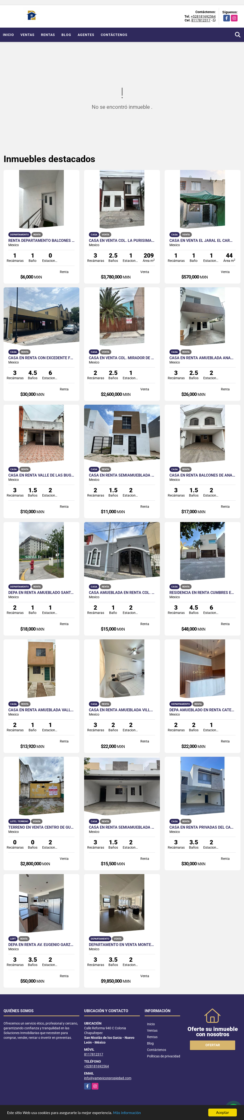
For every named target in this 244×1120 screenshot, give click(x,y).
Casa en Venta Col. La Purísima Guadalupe (122, 241)
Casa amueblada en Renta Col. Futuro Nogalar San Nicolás (122, 593)
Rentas (48, 35)
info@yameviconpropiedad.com (107, 1078)
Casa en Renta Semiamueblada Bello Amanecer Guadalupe (122, 827)
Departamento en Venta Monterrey (122, 945)
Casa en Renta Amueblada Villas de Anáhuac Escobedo (122, 710)
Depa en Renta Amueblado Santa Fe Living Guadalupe (41, 593)
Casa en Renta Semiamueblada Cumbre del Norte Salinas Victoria (122, 475)
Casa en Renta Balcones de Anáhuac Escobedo (202, 475)
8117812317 (200, 20)
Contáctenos (114, 35)
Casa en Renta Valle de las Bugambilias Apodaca (41, 475)
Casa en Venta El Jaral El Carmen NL (202, 241)
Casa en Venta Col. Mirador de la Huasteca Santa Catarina (122, 358)
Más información (127, 1112)
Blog (66, 35)
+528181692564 (203, 16)
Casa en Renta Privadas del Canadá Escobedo (202, 827)
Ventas (27, 35)
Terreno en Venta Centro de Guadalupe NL (41, 827)
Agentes (86, 35)
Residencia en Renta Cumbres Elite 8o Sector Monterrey (202, 593)
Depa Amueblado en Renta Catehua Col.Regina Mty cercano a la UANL (202, 710)
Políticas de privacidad (163, 1056)
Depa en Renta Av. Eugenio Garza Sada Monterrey (41, 945)
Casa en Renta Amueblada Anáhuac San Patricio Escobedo (202, 358)
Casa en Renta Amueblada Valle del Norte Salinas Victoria (41, 710)
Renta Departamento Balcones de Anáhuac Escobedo (41, 241)
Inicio (8, 35)
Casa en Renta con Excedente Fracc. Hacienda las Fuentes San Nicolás (41, 358)
